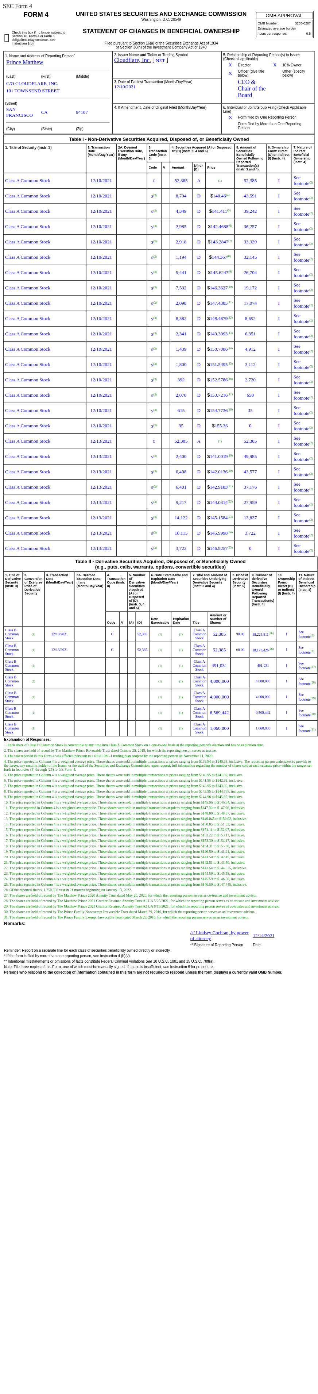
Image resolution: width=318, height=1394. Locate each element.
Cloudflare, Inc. (132, 60)
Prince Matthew (24, 62)
